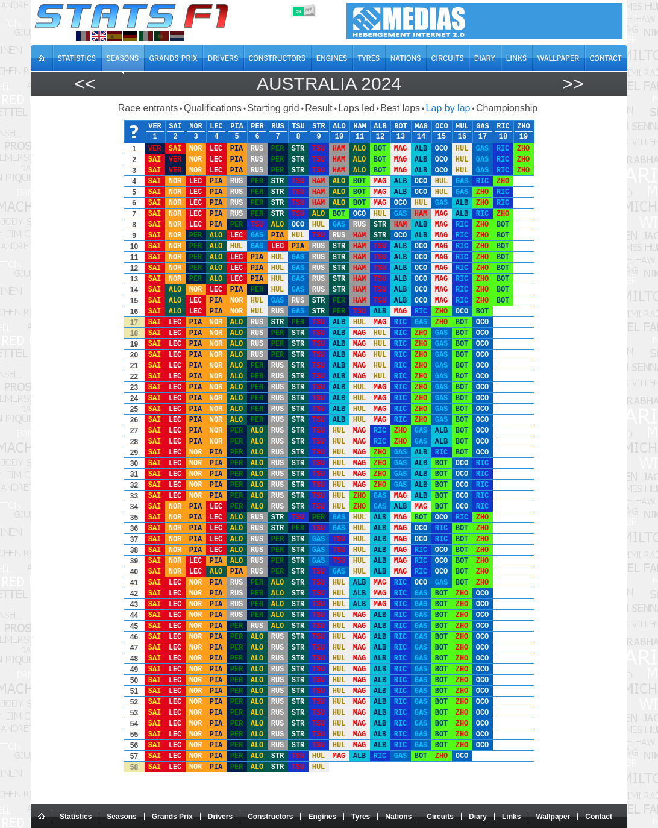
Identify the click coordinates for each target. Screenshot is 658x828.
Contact (598, 816)
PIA (236, 126)
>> (572, 83)
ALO (339, 126)
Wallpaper (553, 816)
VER (154, 126)
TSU (298, 126)
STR (318, 126)
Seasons (121, 816)
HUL (462, 126)
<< (84, 83)
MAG (421, 126)
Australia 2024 (329, 83)
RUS (277, 126)
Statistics (76, 816)
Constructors (270, 816)
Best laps (400, 108)
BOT (400, 126)
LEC (216, 126)
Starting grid (273, 108)
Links (511, 816)
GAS (482, 126)
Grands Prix (172, 816)
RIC (503, 126)
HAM (359, 126)
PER (257, 126)
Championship (506, 108)
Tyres (360, 816)
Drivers (220, 816)
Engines (322, 816)
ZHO (523, 126)
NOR (195, 126)
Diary (478, 816)
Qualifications (213, 108)
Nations (398, 816)
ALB (380, 126)
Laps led (356, 108)
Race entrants (148, 108)
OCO (441, 126)
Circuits (440, 816)
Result (318, 108)
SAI (175, 126)
